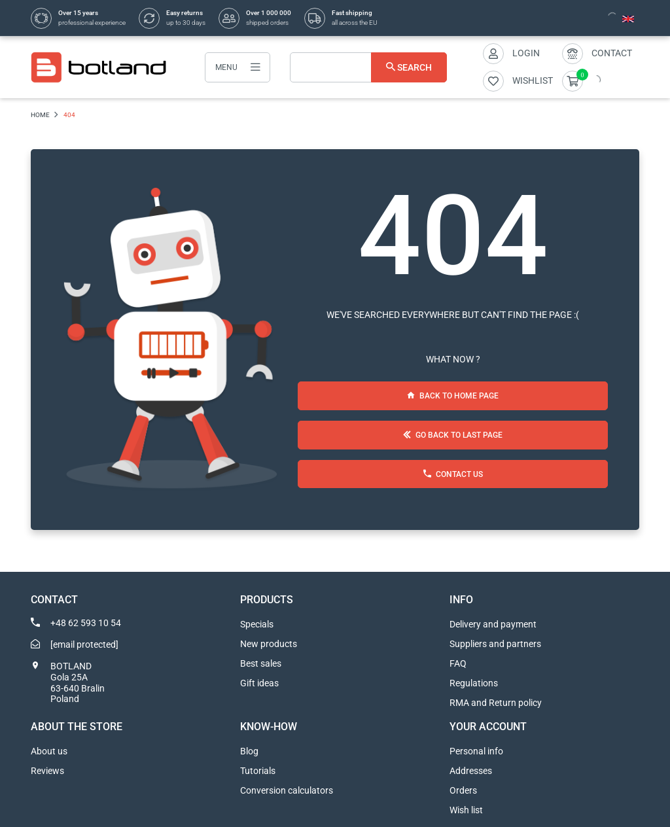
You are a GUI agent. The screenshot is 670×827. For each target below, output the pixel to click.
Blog (249, 751)
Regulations (474, 683)
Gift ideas (259, 683)
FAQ (458, 663)
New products (268, 644)
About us (49, 751)
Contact (611, 53)
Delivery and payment (493, 624)
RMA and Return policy (496, 702)
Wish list (466, 810)
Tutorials (257, 770)
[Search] (368, 67)
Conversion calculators (286, 790)
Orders (463, 790)
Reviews (47, 770)
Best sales (260, 663)
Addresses (471, 770)
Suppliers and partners (495, 644)
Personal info (476, 751)
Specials (256, 624)
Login (526, 53)
